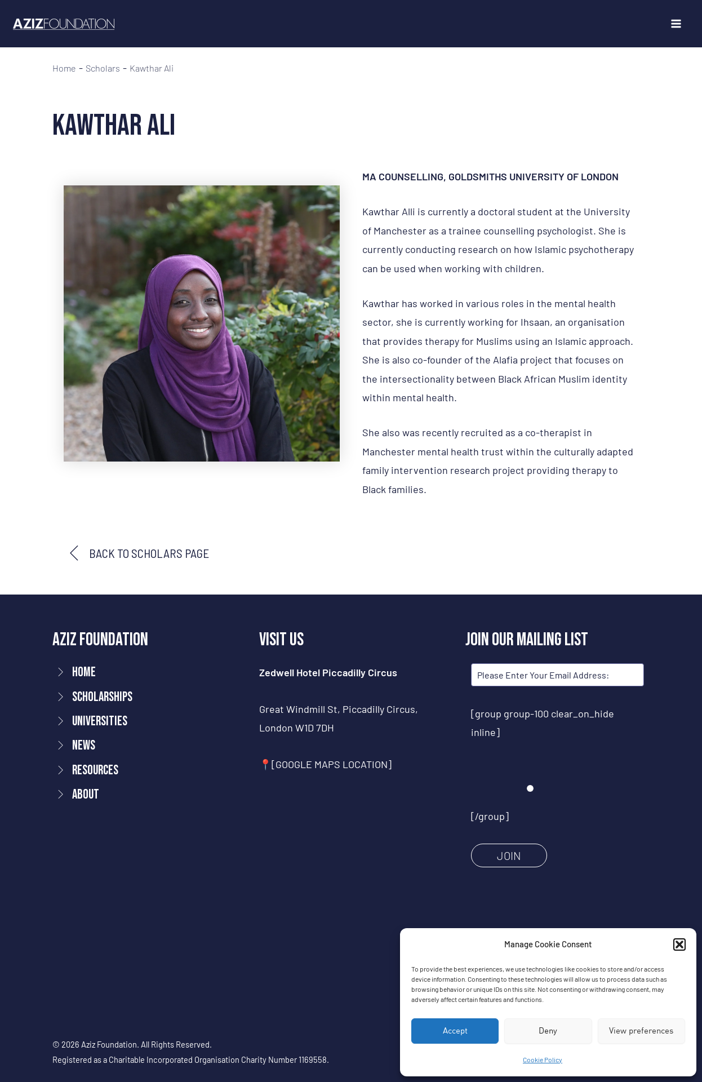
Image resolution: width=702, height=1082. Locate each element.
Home (64, 68)
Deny (548, 1030)
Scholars (103, 68)
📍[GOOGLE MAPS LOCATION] (325, 764)
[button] (679, 944)
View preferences (641, 1030)
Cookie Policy (542, 1059)
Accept (455, 1030)
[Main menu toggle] (676, 24)
